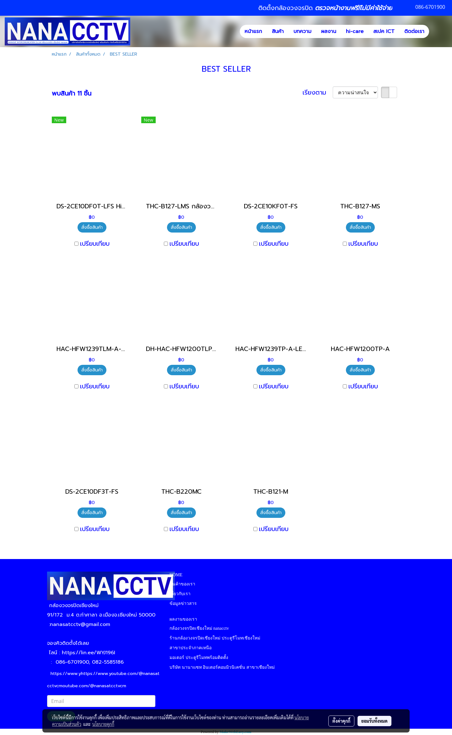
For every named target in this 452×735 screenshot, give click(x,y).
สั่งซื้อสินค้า (92, 227)
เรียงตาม (318, 92)
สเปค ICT (384, 31)
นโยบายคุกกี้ (103, 724)
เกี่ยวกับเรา (180, 593)
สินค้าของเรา (182, 584)
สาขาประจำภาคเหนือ (191, 647)
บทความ (302, 31)
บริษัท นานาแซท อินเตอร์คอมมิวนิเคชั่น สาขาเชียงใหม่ (222, 667)
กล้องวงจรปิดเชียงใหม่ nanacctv (199, 628)
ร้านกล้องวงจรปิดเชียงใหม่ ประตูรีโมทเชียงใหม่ (215, 638)
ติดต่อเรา (414, 31)
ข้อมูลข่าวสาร (183, 603)
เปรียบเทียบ (95, 243)
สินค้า (278, 31)
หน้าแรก (253, 31)
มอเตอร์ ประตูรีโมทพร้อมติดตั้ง (199, 657)
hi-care (354, 31)
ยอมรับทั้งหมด (374, 721)
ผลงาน (328, 31)
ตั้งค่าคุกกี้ (341, 721)
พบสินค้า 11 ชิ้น (71, 93)
